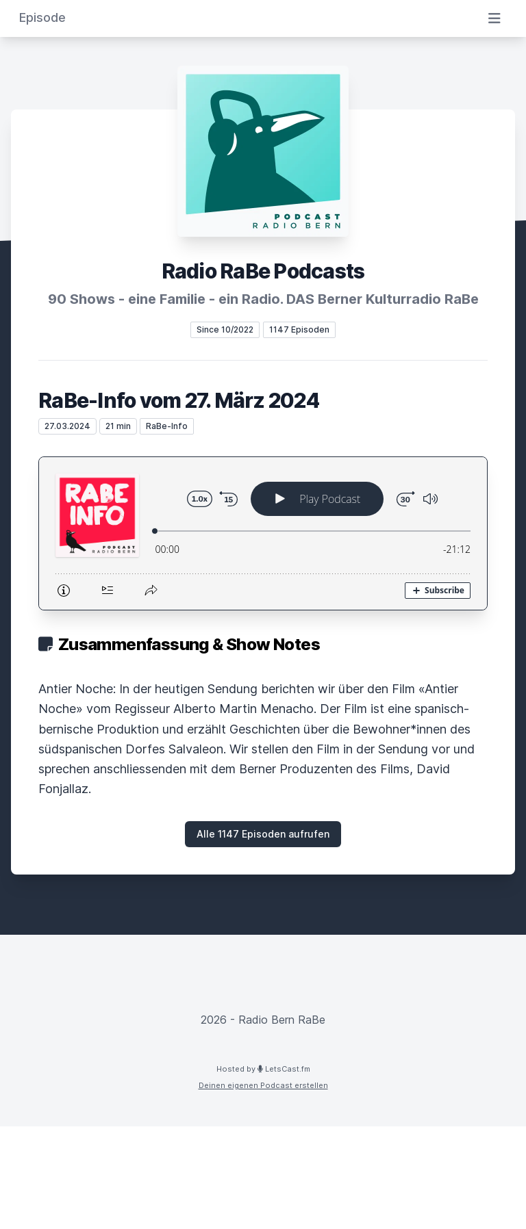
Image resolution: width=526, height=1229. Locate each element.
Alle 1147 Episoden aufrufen (263, 834)
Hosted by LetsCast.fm (263, 1069)
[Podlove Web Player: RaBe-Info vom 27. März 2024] (263, 533)
